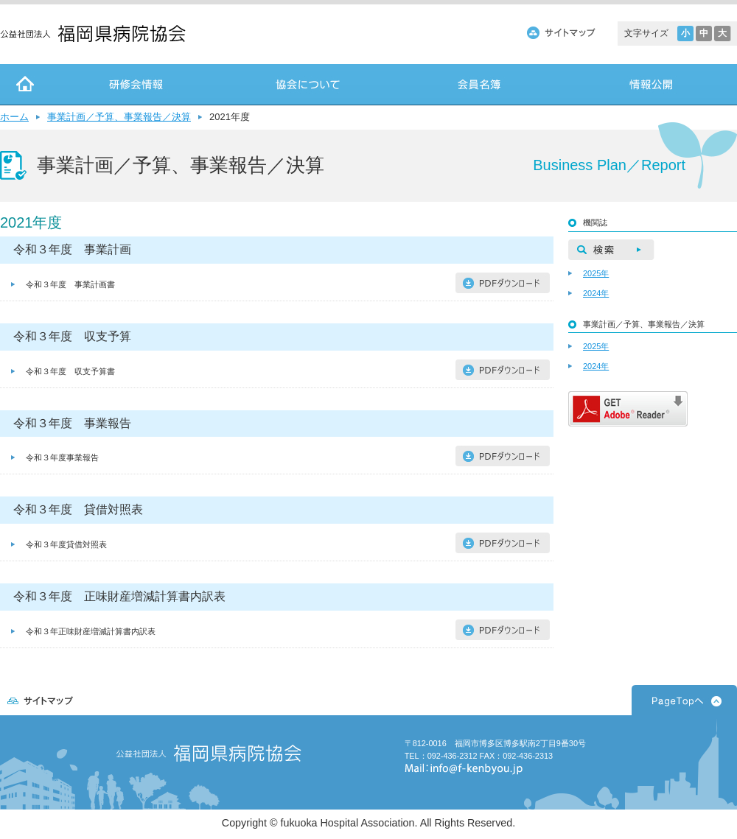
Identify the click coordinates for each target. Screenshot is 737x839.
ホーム (14, 116)
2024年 (596, 293)
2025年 (596, 273)
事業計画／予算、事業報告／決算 (119, 116)
